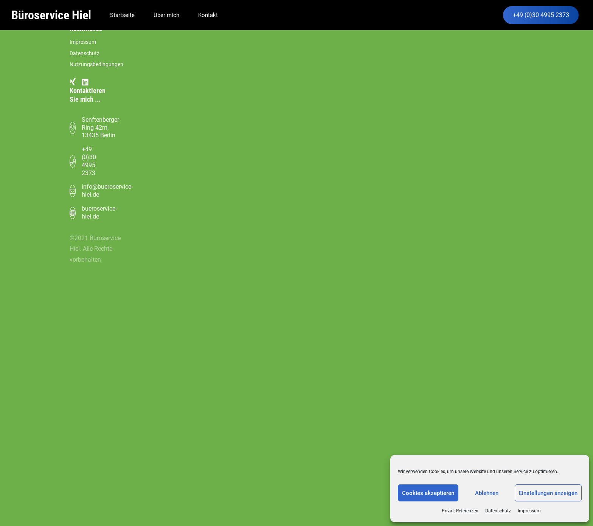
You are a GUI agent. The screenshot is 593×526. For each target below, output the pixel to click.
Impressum (529, 511)
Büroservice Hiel (51, 15)
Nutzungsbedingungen (96, 64)
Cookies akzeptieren (428, 493)
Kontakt (208, 15)
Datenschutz (498, 511)
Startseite (122, 15)
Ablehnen (486, 493)
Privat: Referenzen (460, 511)
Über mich (166, 15)
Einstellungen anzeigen (548, 493)
